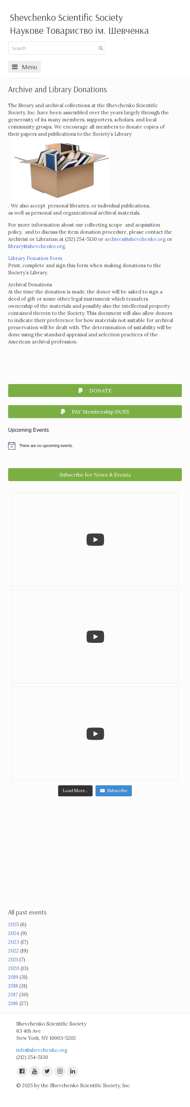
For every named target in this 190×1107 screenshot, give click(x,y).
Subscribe (113, 790)
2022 (13, 951)
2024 (13, 933)
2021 (13, 959)
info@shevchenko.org (41, 1050)
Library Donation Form (36, 258)
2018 (13, 986)
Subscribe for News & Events (95, 474)
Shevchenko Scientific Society (66, 17)
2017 (13, 994)
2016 (13, 1003)
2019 (13, 977)
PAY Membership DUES (95, 411)
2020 (13, 968)
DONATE (95, 390)
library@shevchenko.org (36, 246)
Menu (24, 67)
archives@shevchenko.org (135, 239)
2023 (13, 942)
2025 (13, 924)
